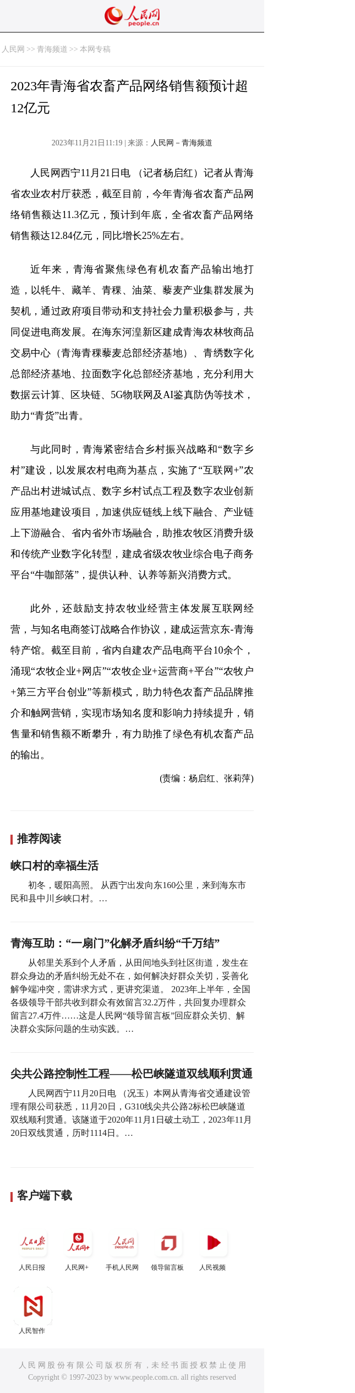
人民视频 (213, 1247)
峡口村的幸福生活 (54, 865)
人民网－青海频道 (181, 143)
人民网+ (78, 1247)
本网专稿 (95, 49)
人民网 (13, 49)
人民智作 (33, 1311)
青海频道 (52, 49)
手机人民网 (123, 1247)
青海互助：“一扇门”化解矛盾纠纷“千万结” (115, 943)
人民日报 (33, 1247)
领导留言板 (168, 1247)
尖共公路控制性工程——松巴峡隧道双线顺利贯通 (131, 1074)
